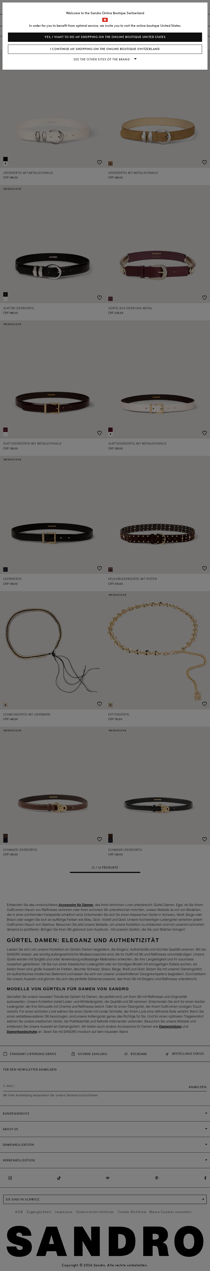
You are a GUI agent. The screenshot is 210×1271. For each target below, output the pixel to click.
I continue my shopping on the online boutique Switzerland (105, 49)
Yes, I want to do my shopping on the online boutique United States (105, 37)
